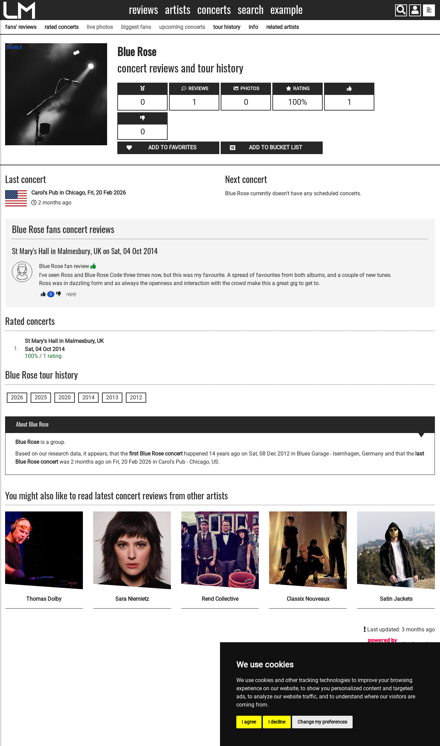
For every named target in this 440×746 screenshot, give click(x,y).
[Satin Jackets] (396, 550)
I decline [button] (276, 722)
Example (286, 9)
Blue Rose (136, 51)
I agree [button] (249, 722)
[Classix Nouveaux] (308, 550)
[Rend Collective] (220, 550)
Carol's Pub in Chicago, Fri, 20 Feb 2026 (78, 192)
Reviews (143, 9)
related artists (282, 27)
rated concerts (62, 27)
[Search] (401, 10)
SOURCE (14, 47)
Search (251, 9)
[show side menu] (429, 10)
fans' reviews (20, 27)
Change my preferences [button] (322, 722)
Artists (177, 9)
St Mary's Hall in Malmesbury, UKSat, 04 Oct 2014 (64, 345)
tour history (226, 27)
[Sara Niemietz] (132, 550)
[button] (415, 11)
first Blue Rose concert (156, 453)
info (253, 27)
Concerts (214, 9)
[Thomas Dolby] (44, 550)
